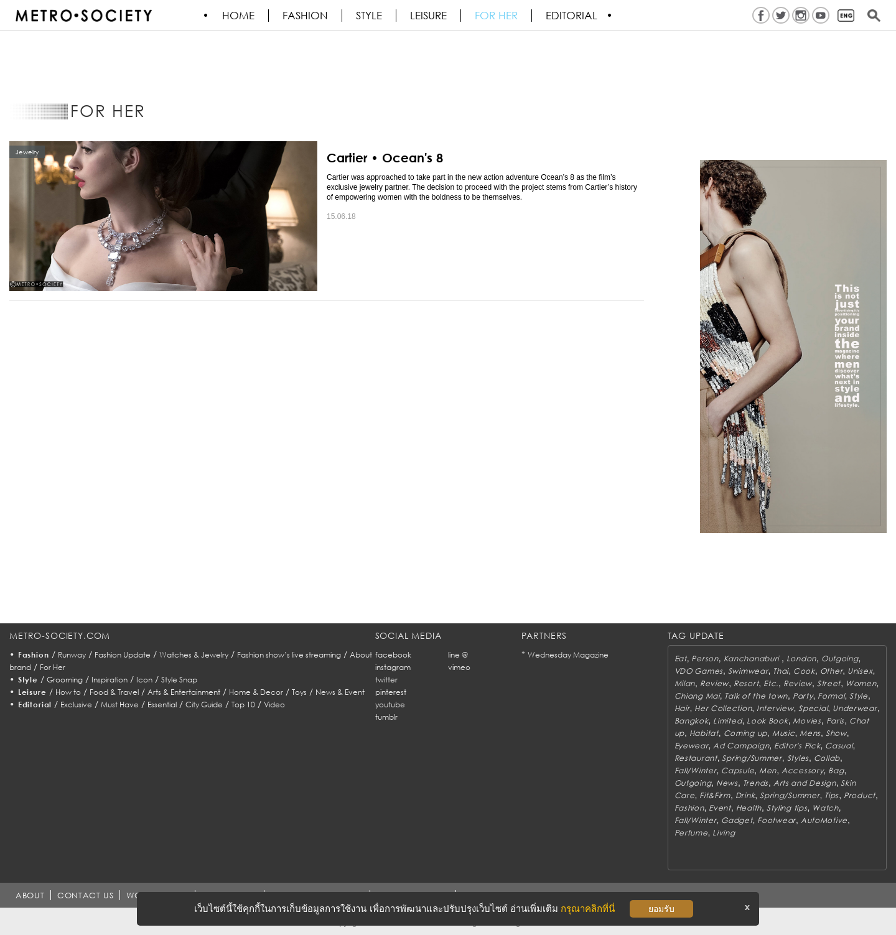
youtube (390, 704)
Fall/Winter (695, 770)
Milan (685, 683)
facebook (393, 654)
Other (831, 671)
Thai (780, 671)
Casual (838, 745)
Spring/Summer (752, 758)
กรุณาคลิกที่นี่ (588, 908)
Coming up (745, 733)
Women (861, 683)
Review (714, 683)
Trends (755, 783)
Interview (775, 708)
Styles (798, 758)
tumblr (386, 717)
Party (803, 695)
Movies (807, 720)
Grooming (65, 679)
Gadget (736, 820)
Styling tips (787, 807)
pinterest (390, 692)
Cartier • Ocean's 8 (385, 157)
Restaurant (695, 758)
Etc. (770, 683)
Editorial (572, 15)
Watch (825, 807)
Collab (827, 758)
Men (768, 770)
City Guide (204, 704)
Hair (682, 708)
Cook (804, 671)
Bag (836, 770)
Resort (746, 683)
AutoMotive (824, 820)
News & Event (340, 692)
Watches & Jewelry (193, 654)
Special (813, 708)
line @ (458, 654)
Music (783, 733)
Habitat (704, 733)
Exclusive (76, 704)
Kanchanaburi (753, 658)
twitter (386, 679)
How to (68, 692)
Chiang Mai (697, 695)
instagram (393, 667)
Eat (680, 658)
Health (749, 807)
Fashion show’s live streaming (289, 654)
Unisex (859, 671)
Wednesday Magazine (568, 654)
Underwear (855, 708)
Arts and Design (804, 783)
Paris (835, 720)
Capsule (737, 770)
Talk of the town (756, 695)
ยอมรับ (661, 909)
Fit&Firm (714, 795)
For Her (52, 667)
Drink (745, 795)
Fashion (306, 15)
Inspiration (109, 679)
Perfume (691, 832)
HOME (239, 15)
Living (723, 832)
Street (829, 683)
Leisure (429, 15)
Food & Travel (114, 692)
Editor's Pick (797, 745)
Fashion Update (123, 654)
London (801, 658)
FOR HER (496, 15)
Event (720, 807)
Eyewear (691, 745)
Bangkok (691, 720)
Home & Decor (256, 692)
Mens (810, 733)
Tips (831, 795)
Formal (831, 695)
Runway (72, 654)
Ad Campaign (741, 745)
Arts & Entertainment (183, 692)
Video (274, 704)
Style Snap (179, 679)
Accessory (802, 770)
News (727, 783)
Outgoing (840, 658)
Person (704, 658)
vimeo (459, 667)
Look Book (767, 720)
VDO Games (698, 671)
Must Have (120, 704)
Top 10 (243, 704)
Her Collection (723, 708)
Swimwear (748, 671)
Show (836, 733)
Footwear (776, 820)
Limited (727, 720)
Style (370, 15)
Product (859, 795)
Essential (162, 704)
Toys (299, 692)
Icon (144, 679)
